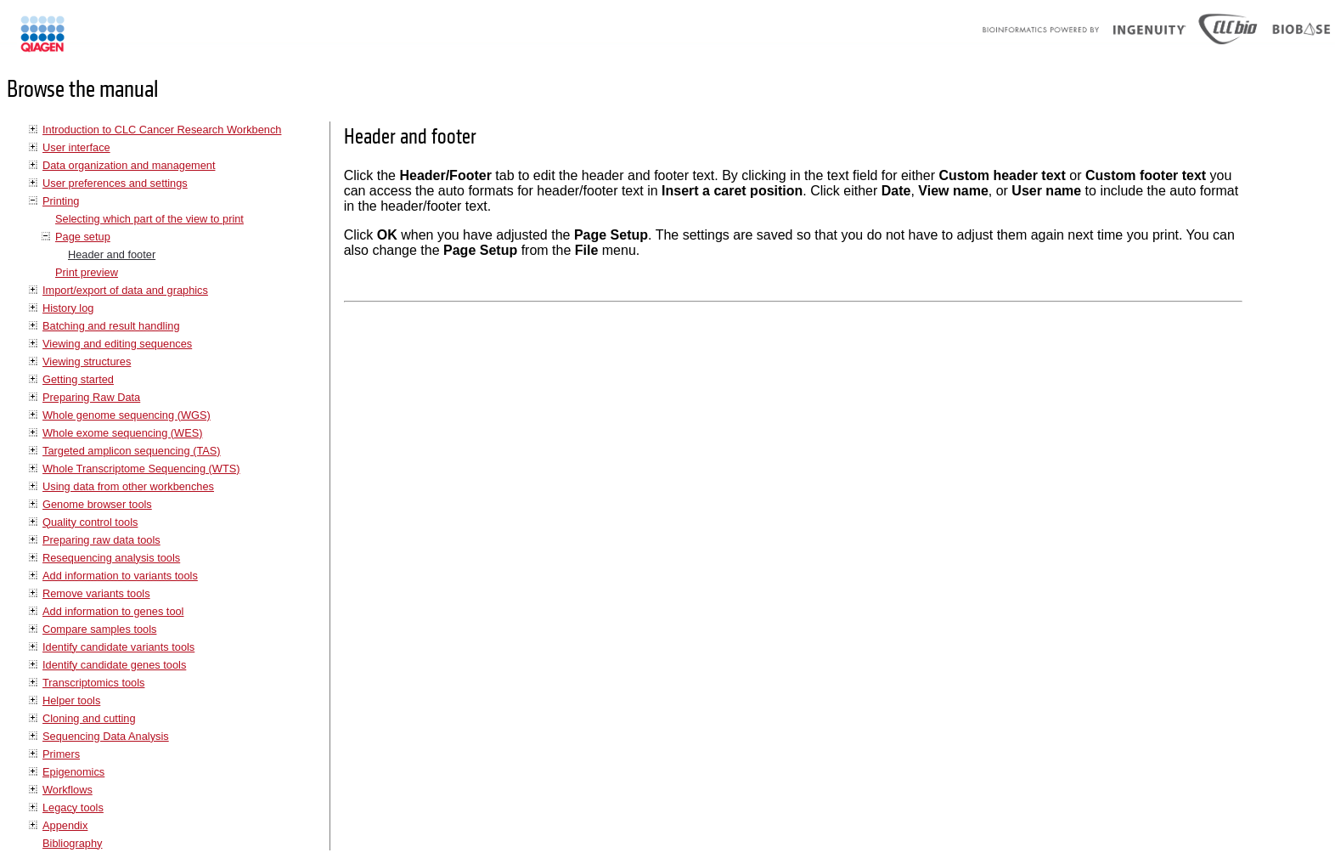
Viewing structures (86, 361)
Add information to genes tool (112, 611)
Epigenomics (73, 771)
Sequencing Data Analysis (105, 736)
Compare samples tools (99, 629)
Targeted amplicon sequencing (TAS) (131, 450)
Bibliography (72, 843)
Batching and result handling (111, 325)
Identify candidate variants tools (118, 647)
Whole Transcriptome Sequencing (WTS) (141, 468)
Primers (61, 754)
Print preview (86, 272)
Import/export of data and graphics (125, 290)
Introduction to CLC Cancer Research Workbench (161, 129)
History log (67, 308)
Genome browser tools (97, 504)
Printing (60, 201)
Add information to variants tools (120, 575)
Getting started (78, 379)
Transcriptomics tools (93, 682)
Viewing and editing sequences (117, 343)
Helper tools (71, 700)
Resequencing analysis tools (111, 557)
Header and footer (111, 254)
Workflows (67, 789)
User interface (76, 147)
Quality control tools (90, 522)
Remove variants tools (96, 593)
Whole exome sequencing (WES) (122, 432)
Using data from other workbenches (128, 486)
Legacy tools (73, 807)
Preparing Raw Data (91, 397)
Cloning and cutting (89, 718)
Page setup (82, 236)
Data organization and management (128, 165)
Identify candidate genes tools (114, 664)
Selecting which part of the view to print (149, 218)
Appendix (64, 825)
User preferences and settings (115, 183)
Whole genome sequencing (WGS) (126, 415)
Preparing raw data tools (101, 540)
